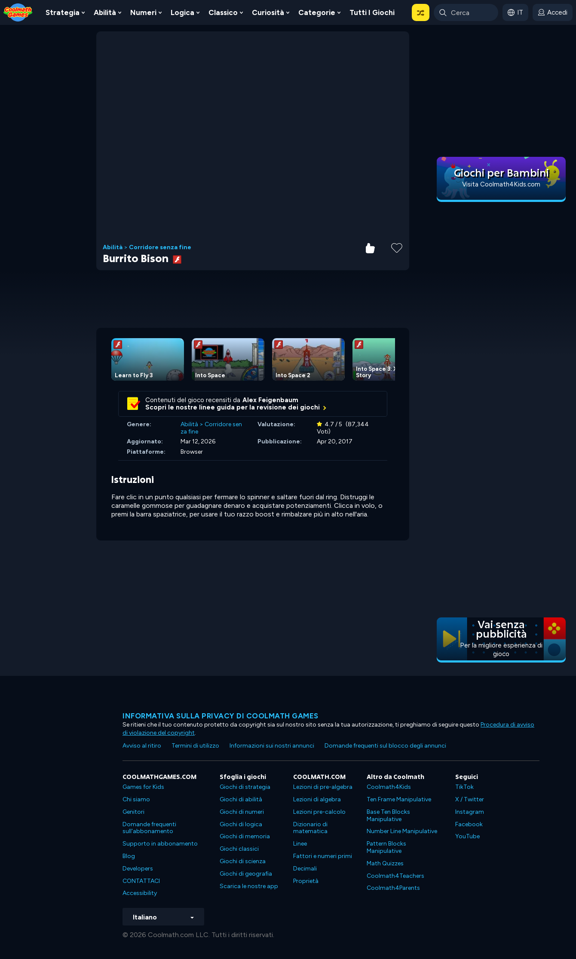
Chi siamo (136, 799)
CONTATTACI (141, 881)
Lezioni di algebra (317, 799)
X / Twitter (469, 799)
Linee (300, 843)
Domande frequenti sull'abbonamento (149, 828)
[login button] (553, 12)
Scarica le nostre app (249, 886)
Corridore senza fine (160, 247)
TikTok (464, 787)
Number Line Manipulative (402, 831)
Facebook (469, 824)
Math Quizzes (385, 863)
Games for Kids (143, 787)
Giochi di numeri (242, 811)
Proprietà (306, 881)
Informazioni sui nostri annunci (272, 745)
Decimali (305, 868)
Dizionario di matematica (310, 828)
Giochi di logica (241, 824)
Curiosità (268, 12)
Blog (129, 856)
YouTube (467, 836)
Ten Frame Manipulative (399, 799)
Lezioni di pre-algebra (322, 787)
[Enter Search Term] (466, 12)
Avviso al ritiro (142, 745)
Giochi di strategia (245, 787)
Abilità (105, 12)
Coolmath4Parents (393, 888)
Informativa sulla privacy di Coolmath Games (221, 716)
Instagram (469, 811)
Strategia (63, 12)
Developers (138, 868)
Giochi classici (239, 848)
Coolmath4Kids (389, 787)
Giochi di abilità (241, 799)
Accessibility (140, 893)
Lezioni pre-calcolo (319, 811)
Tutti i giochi (372, 12)
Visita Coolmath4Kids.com (501, 184)
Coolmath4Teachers (395, 876)
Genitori (133, 811)
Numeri (143, 12)
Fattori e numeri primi (322, 856)
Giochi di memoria (245, 836)
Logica (182, 12)
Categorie (316, 12)
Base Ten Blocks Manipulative (388, 815)
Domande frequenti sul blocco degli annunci (385, 745)
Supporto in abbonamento (160, 843)
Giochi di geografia (246, 873)
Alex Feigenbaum (270, 400)
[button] (420, 12)
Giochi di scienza (243, 861)
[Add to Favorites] (396, 247)
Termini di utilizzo (195, 745)
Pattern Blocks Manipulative (386, 847)
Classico (223, 12)
